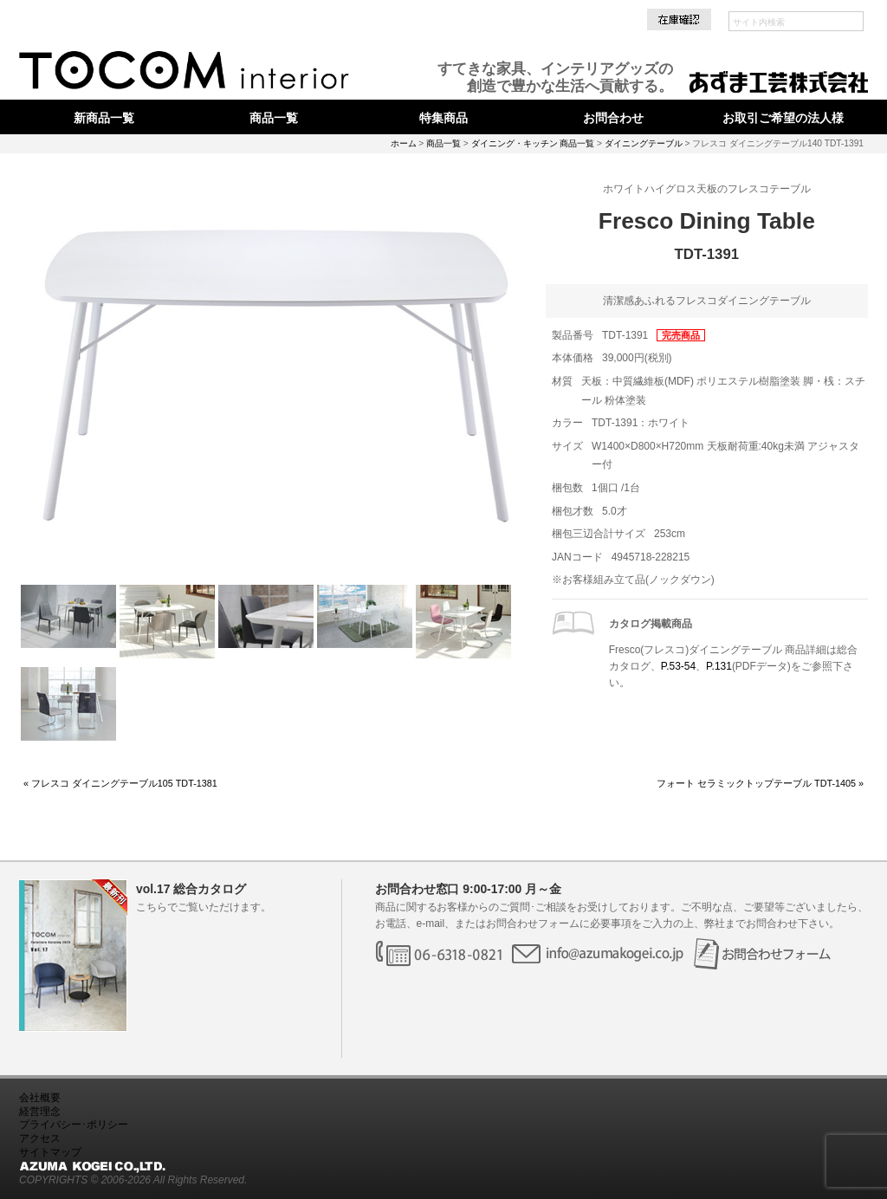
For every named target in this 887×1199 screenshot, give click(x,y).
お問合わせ (613, 118)
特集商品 (443, 118)
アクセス (40, 1138)
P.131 (719, 666)
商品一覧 (273, 118)
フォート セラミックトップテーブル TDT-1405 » (760, 783)
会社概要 (40, 1098)
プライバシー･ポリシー (73, 1124)
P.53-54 (678, 666)
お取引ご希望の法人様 (783, 118)
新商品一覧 (104, 118)
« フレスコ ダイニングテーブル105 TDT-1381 (120, 783)
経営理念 (40, 1111)
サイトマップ (50, 1152)
